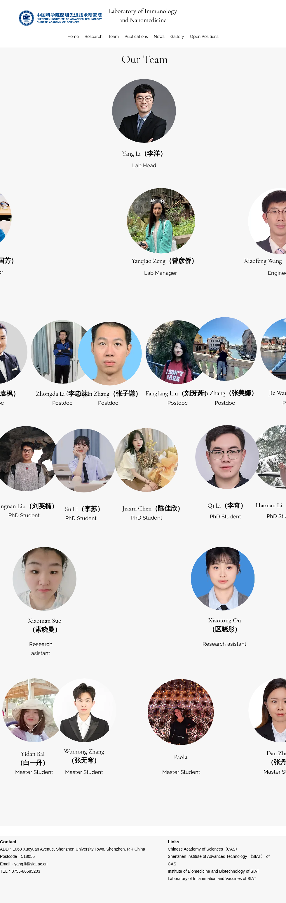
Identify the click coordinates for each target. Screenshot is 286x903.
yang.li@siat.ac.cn (31, 864)
